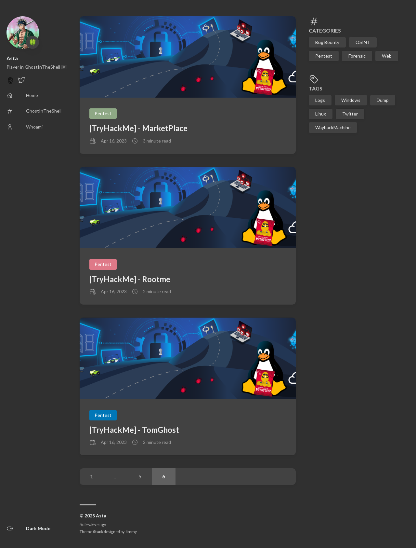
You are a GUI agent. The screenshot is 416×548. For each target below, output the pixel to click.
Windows (350, 100)
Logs (320, 100)
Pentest (323, 56)
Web (387, 56)
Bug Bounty (327, 42)
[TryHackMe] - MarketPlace (138, 128)
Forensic (357, 56)
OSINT (363, 42)
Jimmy (131, 531)
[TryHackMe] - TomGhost (134, 429)
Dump (383, 100)
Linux (320, 113)
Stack (98, 531)
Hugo (101, 524)
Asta (12, 58)
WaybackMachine (333, 127)
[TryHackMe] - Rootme (129, 279)
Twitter (350, 113)
